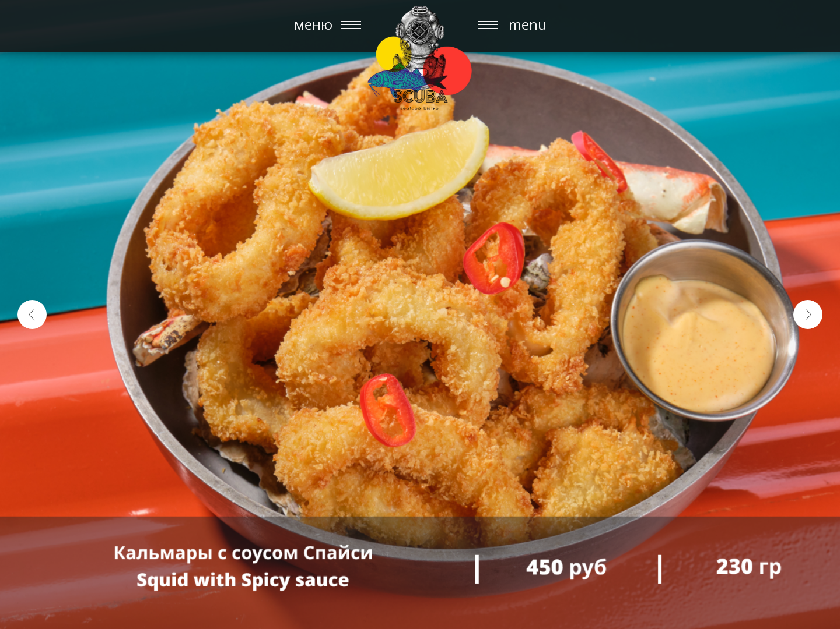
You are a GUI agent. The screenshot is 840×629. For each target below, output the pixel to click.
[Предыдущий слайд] (32, 314)
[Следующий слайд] (807, 314)
